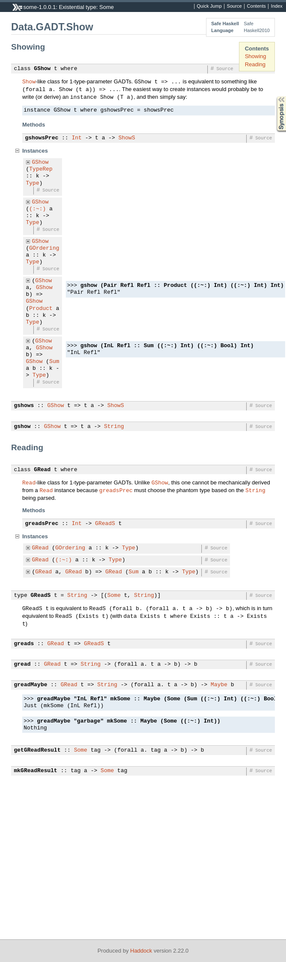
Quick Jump (209, 6)
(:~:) (37, 209)
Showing (255, 56)
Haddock (141, 950)
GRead (42, 470)
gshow (22, 427)
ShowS (126, 138)
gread (22, 664)
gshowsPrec (42, 138)
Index (277, 6)
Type (32, 183)
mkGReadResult (35, 771)
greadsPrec (116, 490)
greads (24, 644)
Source (234, 6)
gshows (24, 406)
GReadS (105, 524)
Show (28, 81)
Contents (256, 6)
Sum (54, 362)
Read (28, 482)
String (114, 427)
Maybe (219, 685)
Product (41, 309)
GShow (42, 69)
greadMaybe (30, 685)
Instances (35, 151)
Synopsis (274, 96)
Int (77, 138)
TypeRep (41, 169)
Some (114, 595)
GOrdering (44, 248)
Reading (255, 64)
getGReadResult (37, 750)
